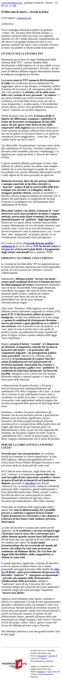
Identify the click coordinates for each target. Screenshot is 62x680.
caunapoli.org (24, 18)
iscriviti (51, 655)
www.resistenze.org (11, 2)
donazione (42, 655)
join (49, 671)
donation (41, 671)
